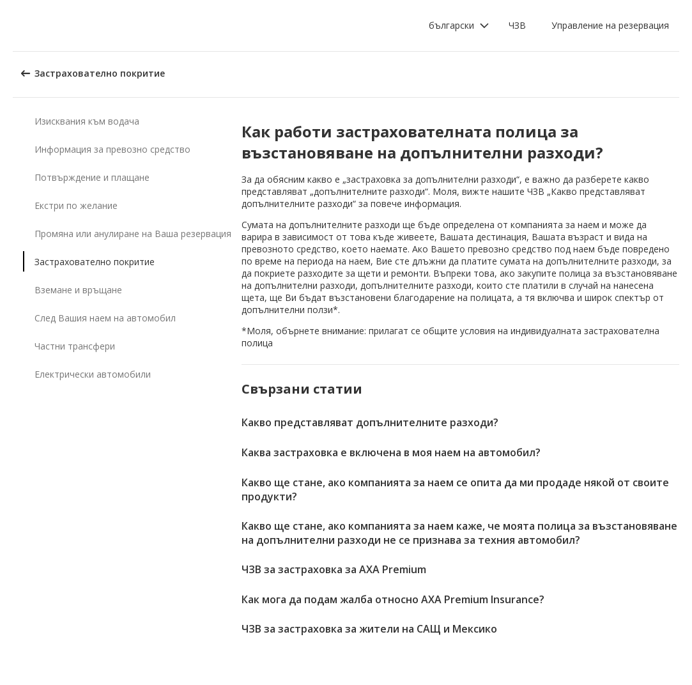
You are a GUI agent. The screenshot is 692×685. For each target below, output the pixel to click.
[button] (459, 25)
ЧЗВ (517, 25)
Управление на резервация (610, 25)
